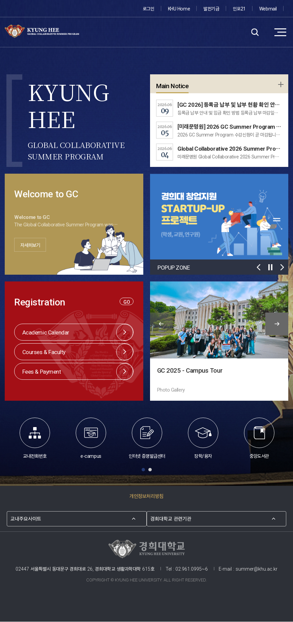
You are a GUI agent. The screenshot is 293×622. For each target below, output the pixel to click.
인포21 (239, 8)
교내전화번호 (35, 438)
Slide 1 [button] (143, 470)
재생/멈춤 (270, 267)
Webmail (268, 8)
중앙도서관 (259, 438)
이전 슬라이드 (259, 267)
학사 (280, 85)
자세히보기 (32, 245)
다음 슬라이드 (282, 267)
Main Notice (172, 85)
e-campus (91, 438)
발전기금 (211, 8)
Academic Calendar (45, 331)
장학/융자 (203, 438)
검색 (255, 32)
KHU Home (179, 8)
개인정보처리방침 (146, 496)
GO (126, 301)
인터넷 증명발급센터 (147, 438)
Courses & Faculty (44, 351)
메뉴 (280, 32)
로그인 (149, 8)
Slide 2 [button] (150, 470)
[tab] (143, 470)
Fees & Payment (41, 371)
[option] (74, 219)
